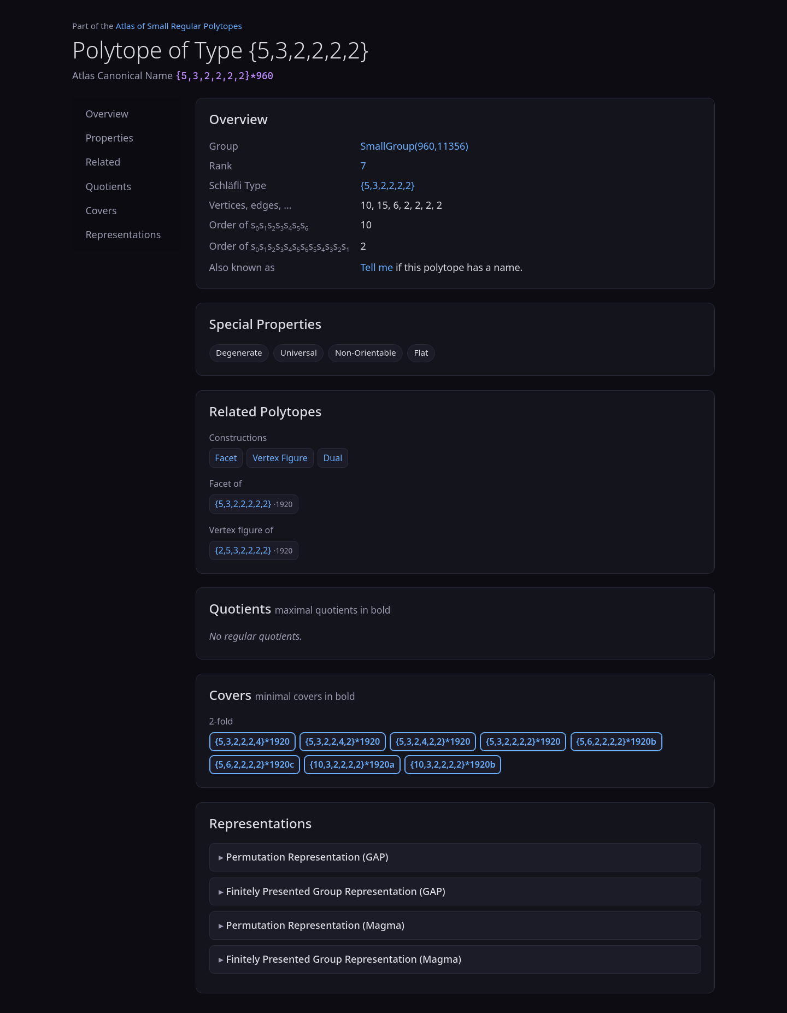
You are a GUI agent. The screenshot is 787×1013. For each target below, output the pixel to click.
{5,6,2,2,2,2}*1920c (254, 764)
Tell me (376, 267)
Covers (100, 210)
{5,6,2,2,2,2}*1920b (616, 741)
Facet (226, 458)
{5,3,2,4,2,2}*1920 (433, 741)
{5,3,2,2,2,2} (387, 185)
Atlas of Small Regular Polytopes (179, 25)
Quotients (108, 186)
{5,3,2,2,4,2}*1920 (343, 741)
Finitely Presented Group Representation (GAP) (335, 891)
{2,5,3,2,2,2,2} (253, 550)
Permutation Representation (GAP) (307, 856)
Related (102, 161)
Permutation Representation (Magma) (315, 925)
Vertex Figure (280, 458)
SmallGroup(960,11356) (414, 145)
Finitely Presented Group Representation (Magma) (343, 958)
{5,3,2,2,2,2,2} (253, 504)
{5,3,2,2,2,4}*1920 (252, 741)
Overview (106, 113)
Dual (332, 458)
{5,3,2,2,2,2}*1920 (523, 741)
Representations (123, 234)
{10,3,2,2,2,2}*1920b (453, 764)
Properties (109, 137)
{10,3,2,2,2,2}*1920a (352, 764)
